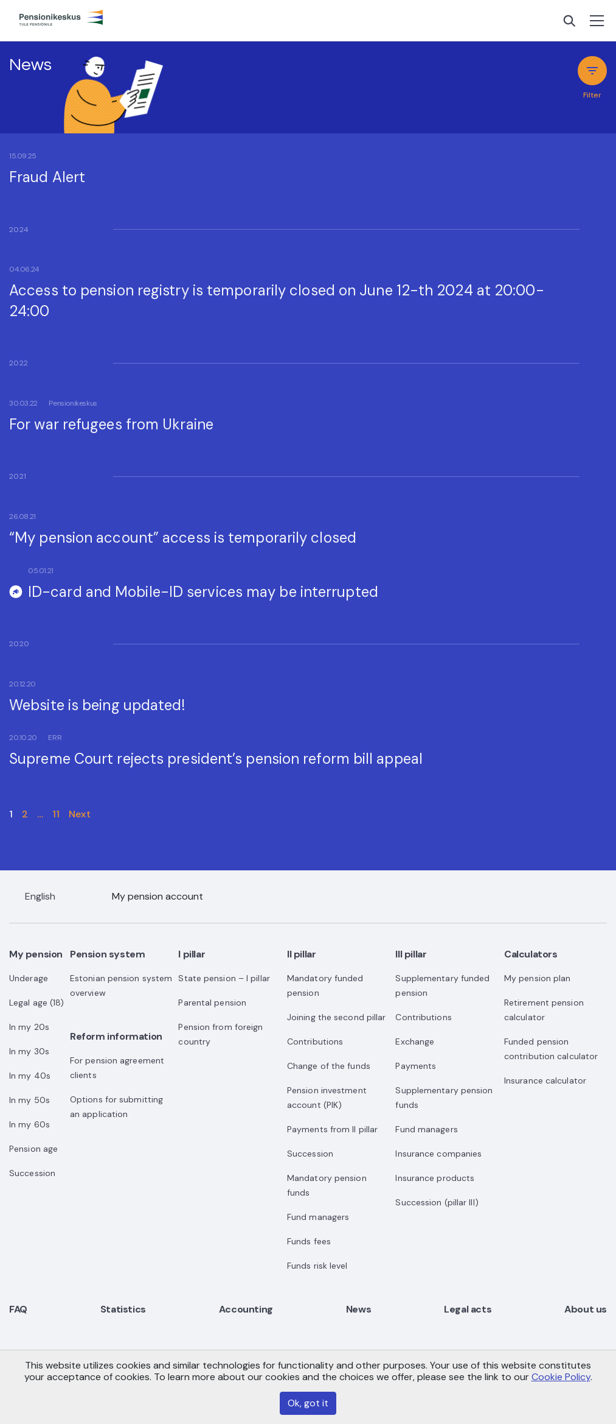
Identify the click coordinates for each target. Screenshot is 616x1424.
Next (79, 814)
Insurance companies (438, 1153)
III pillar (410, 954)
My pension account (157, 896)
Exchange (414, 1041)
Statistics (123, 1309)
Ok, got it (308, 1403)
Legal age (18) (36, 1002)
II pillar (301, 954)
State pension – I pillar (223, 978)
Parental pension (212, 1002)
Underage (28, 978)
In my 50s (29, 1099)
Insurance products (434, 1177)
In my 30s (29, 1051)
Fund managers (318, 1216)
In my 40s (29, 1075)
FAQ (18, 1309)
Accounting (246, 1309)
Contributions (315, 1041)
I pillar (191, 954)
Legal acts (467, 1309)
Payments (415, 1065)
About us (585, 1309)
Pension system (107, 954)
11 (56, 814)
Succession (32, 1173)
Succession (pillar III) (436, 1202)
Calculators (531, 954)
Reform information (116, 1036)
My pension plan (537, 978)
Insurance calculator (545, 1080)
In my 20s (29, 1026)
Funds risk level (317, 1265)
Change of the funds (328, 1065)
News (358, 1309)
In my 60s (29, 1124)
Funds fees (309, 1241)
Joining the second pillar (336, 1017)
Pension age (33, 1148)
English (40, 896)
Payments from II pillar (332, 1129)
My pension (36, 954)
